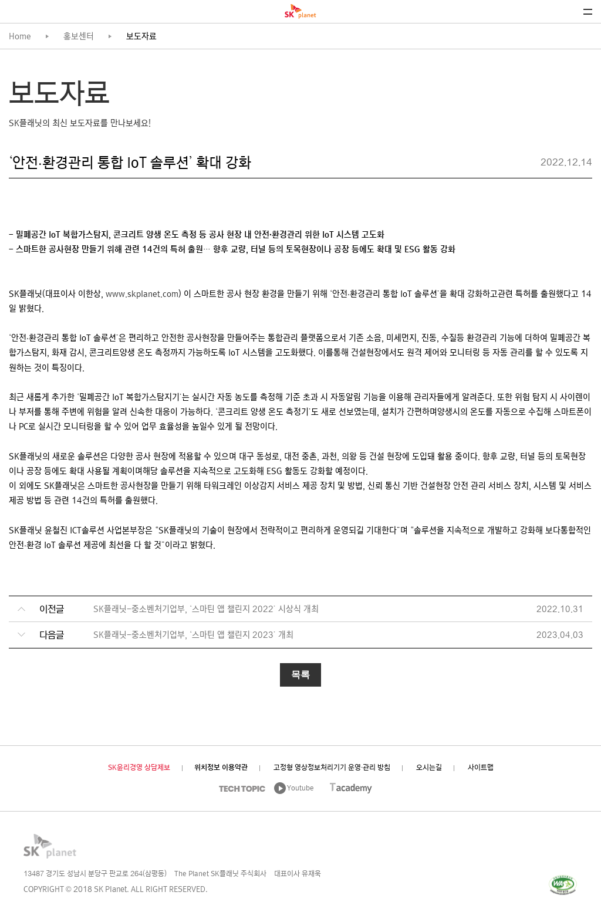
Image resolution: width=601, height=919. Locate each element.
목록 (300, 675)
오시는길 (429, 768)
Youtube (300, 788)
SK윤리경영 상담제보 (139, 768)
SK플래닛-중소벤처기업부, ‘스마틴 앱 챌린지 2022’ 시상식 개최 (206, 610)
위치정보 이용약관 (221, 768)
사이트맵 (481, 768)
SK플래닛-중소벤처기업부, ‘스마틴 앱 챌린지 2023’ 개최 (193, 635)
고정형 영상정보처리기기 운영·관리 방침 (332, 768)
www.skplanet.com (142, 294)
